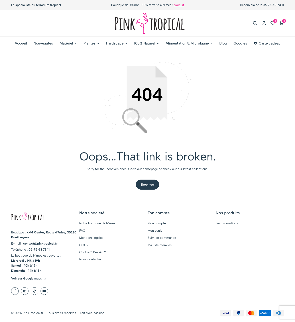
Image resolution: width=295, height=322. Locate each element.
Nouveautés (43, 43)
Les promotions (227, 224)
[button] (272, 23)
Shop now (147, 185)
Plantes (89, 43)
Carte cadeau (267, 43)
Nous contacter (90, 260)
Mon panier (156, 231)
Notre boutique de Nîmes (97, 224)
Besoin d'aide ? (262, 5)
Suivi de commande (162, 238)
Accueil (21, 43)
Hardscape (115, 43)
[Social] (15, 291)
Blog (223, 43)
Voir (179, 5)
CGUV (83, 245)
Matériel (66, 43)
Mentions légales (91, 238)
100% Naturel (144, 43)
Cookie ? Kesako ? (92, 253)
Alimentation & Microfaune (187, 43)
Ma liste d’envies (160, 245)
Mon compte (157, 224)
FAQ (82, 231)
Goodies (240, 43)
